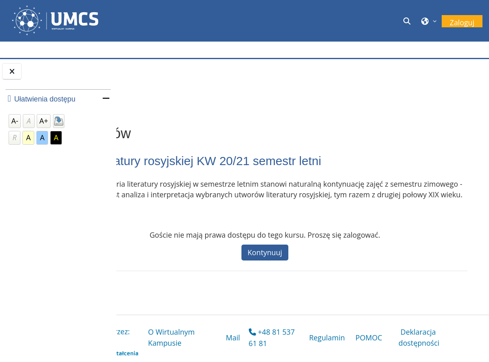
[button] (408, 21)
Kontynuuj (332, 263)
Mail (279, 338)
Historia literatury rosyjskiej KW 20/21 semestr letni (276, 161)
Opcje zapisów (168, 94)
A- (14, 121)
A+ (44, 121)
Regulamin (347, 338)
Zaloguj (462, 22)
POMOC (388, 338)
